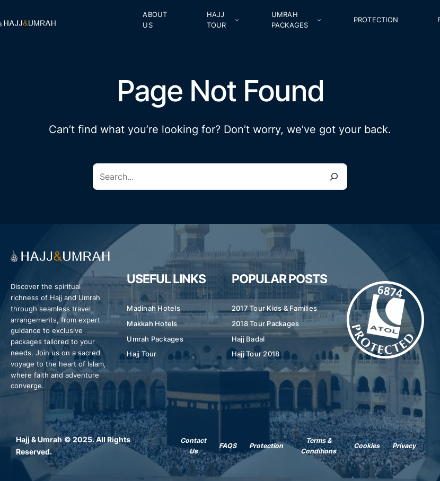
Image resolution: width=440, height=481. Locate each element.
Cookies (367, 446)
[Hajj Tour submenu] (237, 20)
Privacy (404, 446)
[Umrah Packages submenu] (319, 20)
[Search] (334, 176)
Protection (266, 446)
